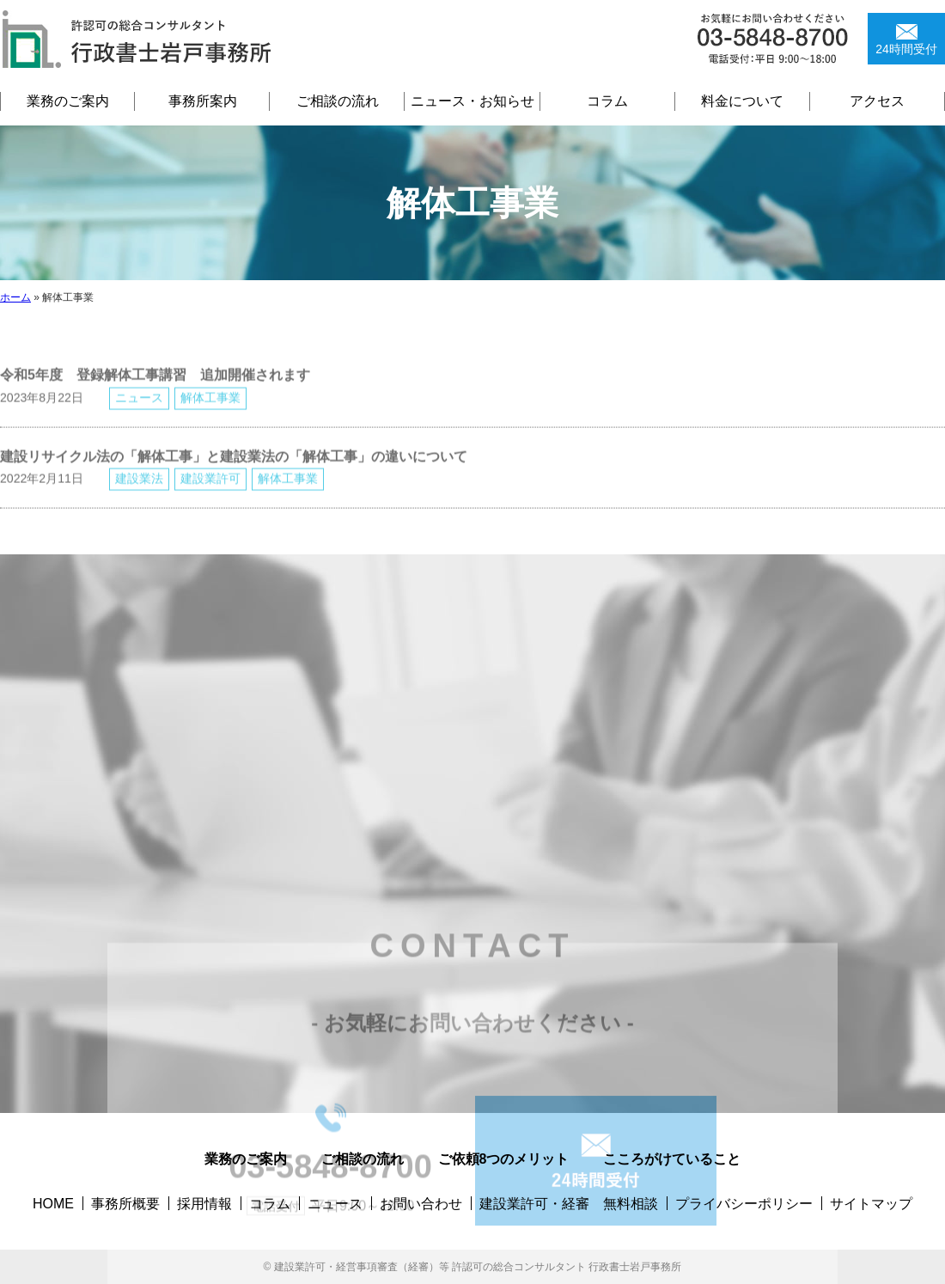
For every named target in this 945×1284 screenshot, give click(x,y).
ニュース (139, 408)
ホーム (15, 297)
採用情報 (204, 1203)
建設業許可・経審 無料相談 (568, 1203)
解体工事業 (210, 408)
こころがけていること (672, 1159)
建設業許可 (210, 490)
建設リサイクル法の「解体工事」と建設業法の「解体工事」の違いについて (233, 467)
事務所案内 (202, 101)
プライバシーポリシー (744, 1203)
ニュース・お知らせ (472, 101)
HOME (53, 1203)
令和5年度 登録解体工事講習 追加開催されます (155, 386)
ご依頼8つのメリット (504, 1159)
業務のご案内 (68, 101)
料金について (742, 101)
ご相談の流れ (337, 101)
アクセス (877, 101)
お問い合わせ (421, 1203)
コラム (607, 101)
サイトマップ (871, 1203)
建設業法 (139, 490)
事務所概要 (125, 1203)
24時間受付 (906, 49)
